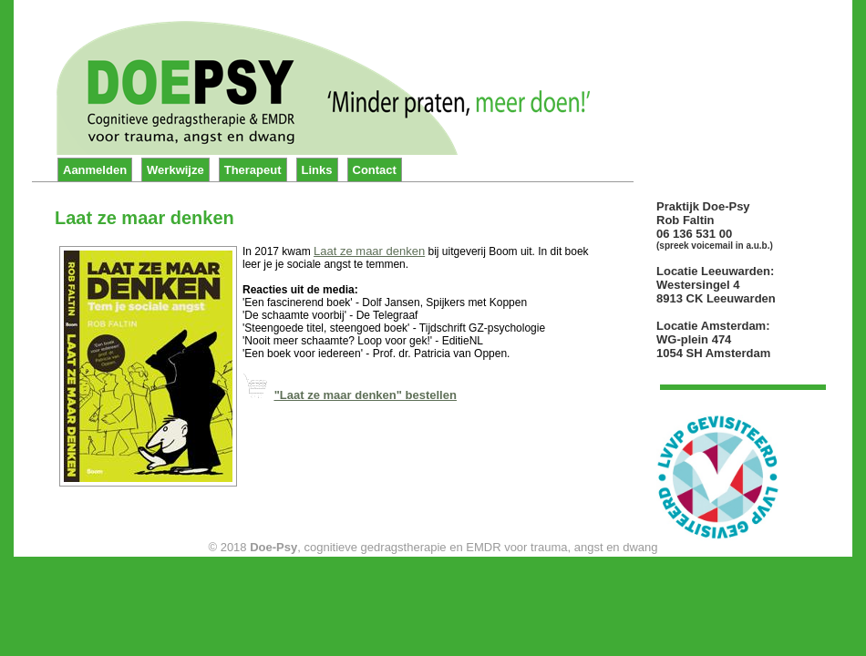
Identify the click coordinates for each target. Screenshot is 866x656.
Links (317, 170)
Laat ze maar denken (369, 251)
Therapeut (253, 170)
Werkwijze (175, 170)
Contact (375, 170)
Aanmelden (95, 170)
